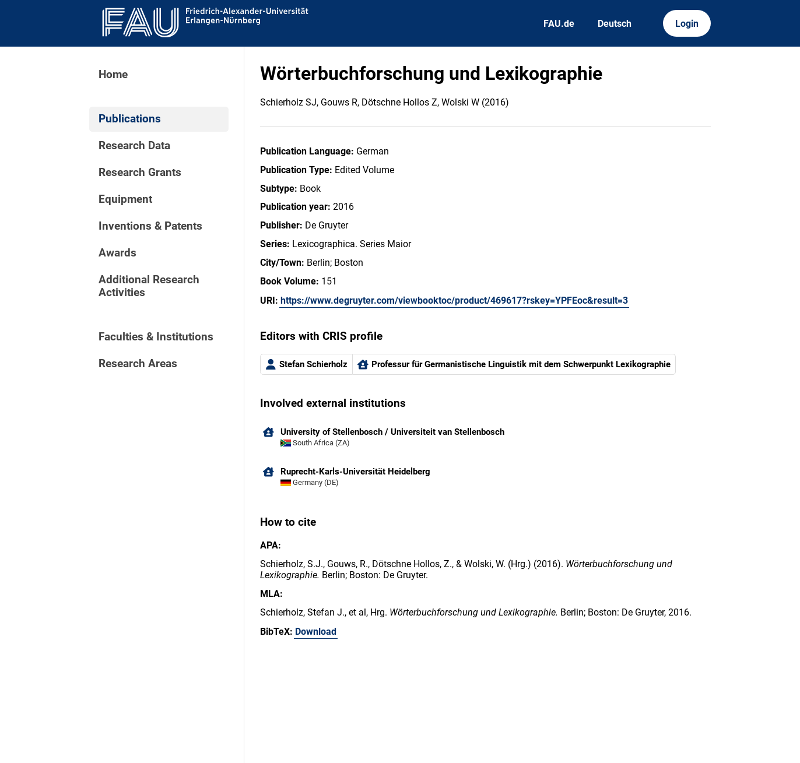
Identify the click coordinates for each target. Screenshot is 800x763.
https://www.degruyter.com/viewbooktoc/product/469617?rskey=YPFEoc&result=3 (454, 300)
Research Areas (138, 363)
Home (113, 74)
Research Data (134, 145)
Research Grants (140, 172)
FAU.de (558, 23)
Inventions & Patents (150, 226)
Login (687, 23)
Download (315, 631)
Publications (130, 118)
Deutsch (614, 23)
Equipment (125, 199)
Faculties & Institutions (156, 336)
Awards (117, 253)
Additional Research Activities (149, 286)
